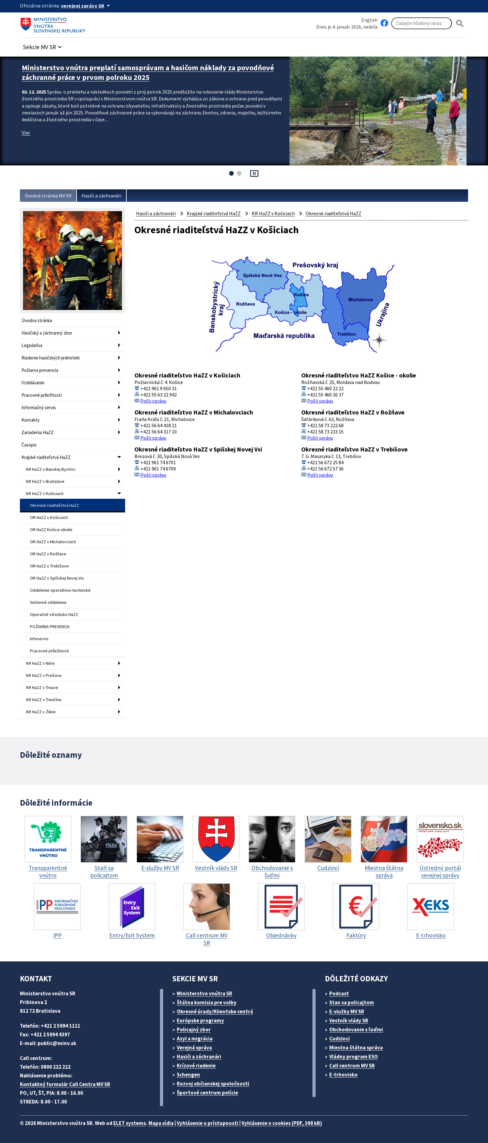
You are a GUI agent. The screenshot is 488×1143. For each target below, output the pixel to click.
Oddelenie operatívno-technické (60, 590)
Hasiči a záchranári (101, 195)
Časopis (29, 445)
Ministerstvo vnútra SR (204, 993)
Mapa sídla (161, 1123)
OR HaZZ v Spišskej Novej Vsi (57, 578)
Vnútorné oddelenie (48, 602)
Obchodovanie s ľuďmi (356, 1029)
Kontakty (30, 420)
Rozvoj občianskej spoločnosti (213, 1083)
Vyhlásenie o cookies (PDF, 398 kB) (282, 1123)
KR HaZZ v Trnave (42, 687)
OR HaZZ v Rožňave (48, 554)
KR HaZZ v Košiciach (44, 493)
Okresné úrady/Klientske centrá (215, 1011)
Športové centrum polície (207, 1092)
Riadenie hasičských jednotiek (50, 358)
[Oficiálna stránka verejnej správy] (86, 5)
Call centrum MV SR (352, 1065)
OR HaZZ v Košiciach (49, 517)
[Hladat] (460, 23)
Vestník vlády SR (348, 1020)
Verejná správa (194, 1047)
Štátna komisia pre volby (207, 1002)
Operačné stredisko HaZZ (54, 614)
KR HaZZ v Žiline (41, 712)
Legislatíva (31, 345)
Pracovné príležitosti (41, 395)
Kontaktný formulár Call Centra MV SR (65, 1084)
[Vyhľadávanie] (421, 23)
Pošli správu (153, 401)
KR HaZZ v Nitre (40, 663)
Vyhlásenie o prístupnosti (207, 1123)
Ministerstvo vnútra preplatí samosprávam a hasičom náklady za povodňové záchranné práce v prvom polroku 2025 (148, 72)
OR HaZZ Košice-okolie (51, 529)
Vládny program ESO (353, 1056)
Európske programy (200, 1020)
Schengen (188, 1074)
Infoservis (39, 638)
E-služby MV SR (346, 1011)
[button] (43, 45)
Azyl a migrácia (195, 1038)
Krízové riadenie (196, 1065)
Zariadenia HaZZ (37, 432)
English (369, 20)
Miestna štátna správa (356, 1047)
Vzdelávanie (33, 383)
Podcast (339, 993)
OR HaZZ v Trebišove (49, 566)
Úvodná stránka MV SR (48, 195)
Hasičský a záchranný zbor (46, 333)
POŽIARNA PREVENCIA (50, 626)
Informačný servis (38, 407)
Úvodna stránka (36, 320)
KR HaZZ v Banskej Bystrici (50, 469)
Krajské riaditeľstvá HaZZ (46, 457)
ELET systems (129, 1123)
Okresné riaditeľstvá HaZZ (54, 505)
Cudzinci (339, 1038)
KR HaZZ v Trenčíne (44, 699)
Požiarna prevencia (39, 370)
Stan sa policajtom (351, 1002)
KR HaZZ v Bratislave (45, 481)
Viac (26, 132)
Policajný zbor (194, 1029)
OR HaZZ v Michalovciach (53, 541)
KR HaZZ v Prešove (44, 675)
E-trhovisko (343, 1074)
